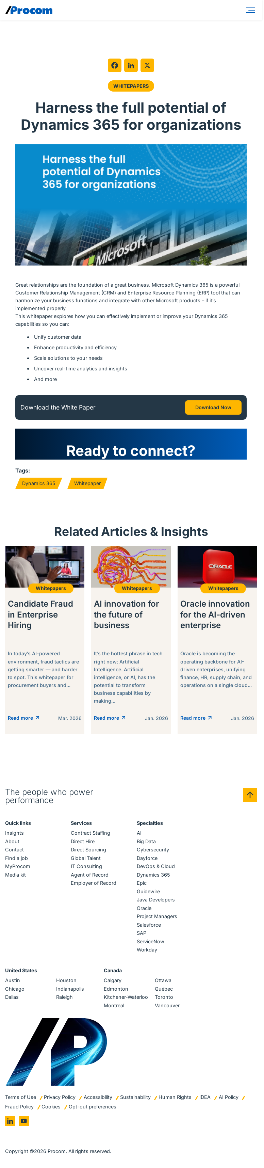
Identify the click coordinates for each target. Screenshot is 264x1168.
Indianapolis (70, 989)
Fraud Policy (19, 1106)
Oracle (144, 908)
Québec (164, 989)
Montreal (114, 1005)
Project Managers (157, 916)
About (12, 841)
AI (139, 833)
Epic (142, 883)
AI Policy (228, 1097)
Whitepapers (131, 86)
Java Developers (156, 899)
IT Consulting (86, 866)
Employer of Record (93, 883)
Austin (12, 980)
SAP (141, 933)
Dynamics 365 (38, 483)
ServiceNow (150, 941)
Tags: (22, 470)
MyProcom (17, 866)
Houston (66, 980)
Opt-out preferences (92, 1106)
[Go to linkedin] (10, 1121)
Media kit (15, 875)
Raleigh (64, 997)
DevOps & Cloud (156, 866)
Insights (14, 833)
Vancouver (167, 1005)
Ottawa (163, 980)
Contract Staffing (90, 833)
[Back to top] (250, 795)
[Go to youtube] (24, 1121)
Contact (14, 849)
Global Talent (86, 858)
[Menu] (252, 10)
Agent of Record (90, 875)
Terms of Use (20, 1097)
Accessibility (98, 1097)
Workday (147, 950)
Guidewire (148, 891)
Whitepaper (87, 483)
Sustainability (135, 1097)
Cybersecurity (153, 849)
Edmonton (116, 989)
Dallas (12, 997)
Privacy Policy (60, 1097)
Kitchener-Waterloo (126, 997)
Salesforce (149, 925)
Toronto (164, 997)
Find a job (16, 858)
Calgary (112, 980)
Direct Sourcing (88, 849)
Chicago (14, 989)
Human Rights (175, 1097)
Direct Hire (83, 841)
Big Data (146, 841)
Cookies (51, 1106)
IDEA (205, 1097)
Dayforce (147, 858)
